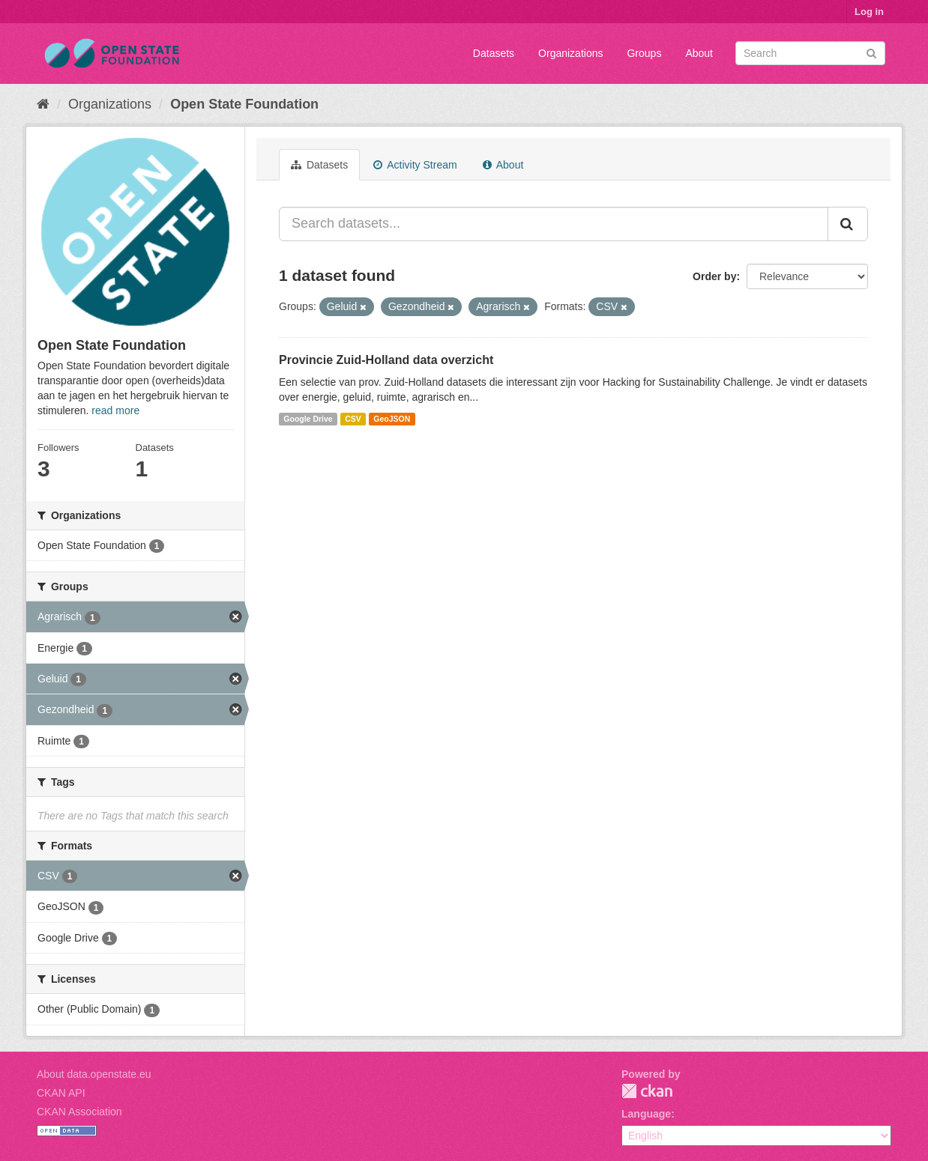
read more (115, 410)
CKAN (646, 1091)
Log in (869, 11)
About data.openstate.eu (94, 1074)
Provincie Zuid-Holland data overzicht (386, 360)
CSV (353, 418)
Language (646, 1114)
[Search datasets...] (553, 224)
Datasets (493, 53)
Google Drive (307, 418)
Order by (714, 276)
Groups (644, 53)
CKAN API (61, 1093)
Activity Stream (415, 165)
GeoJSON (391, 418)
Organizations (570, 53)
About (699, 53)
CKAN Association (79, 1112)
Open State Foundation (244, 104)
